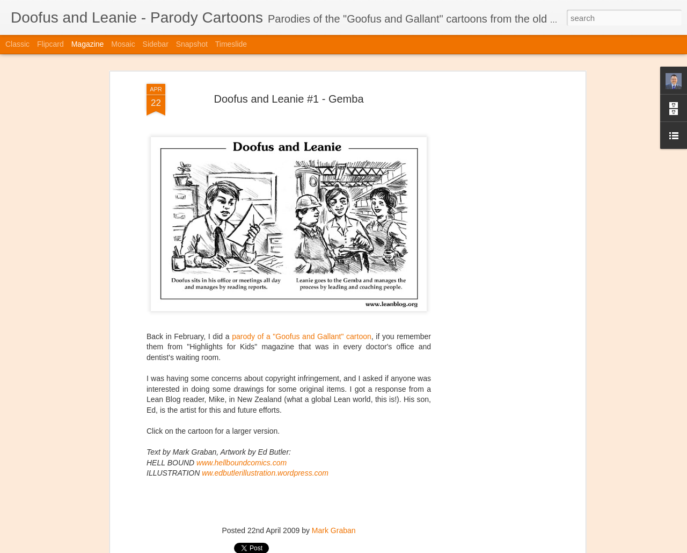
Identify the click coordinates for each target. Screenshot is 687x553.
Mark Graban (334, 506)
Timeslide (231, 44)
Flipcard (50, 44)
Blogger (377, 547)
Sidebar (156, 44)
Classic (17, 44)
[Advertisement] (490, 229)
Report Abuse (409, 547)
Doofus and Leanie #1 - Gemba (288, 74)
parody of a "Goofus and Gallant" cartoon (301, 311)
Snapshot (192, 44)
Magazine (87, 44)
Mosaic (123, 44)
